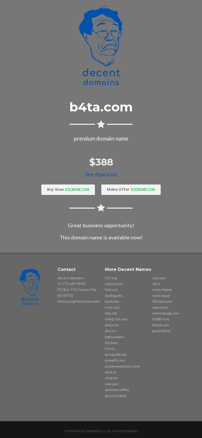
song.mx (111, 378)
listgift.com (160, 319)
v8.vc (156, 284)
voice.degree (162, 289)
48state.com (162, 301)
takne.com (160, 307)
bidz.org (111, 289)
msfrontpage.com (165, 313)
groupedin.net (116, 354)
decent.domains (71, 278)
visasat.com (114, 284)
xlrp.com (159, 278)
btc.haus (111, 343)
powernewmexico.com (122, 366)
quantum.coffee (117, 390)
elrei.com (112, 325)
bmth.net (112, 301)
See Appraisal (101, 174)
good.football (115, 396)
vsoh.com (112, 307)
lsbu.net (111, 313)
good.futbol (161, 331)
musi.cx (110, 372)
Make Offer (118, 189)
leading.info (114, 295)
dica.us (110, 331)
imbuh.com (160, 325)
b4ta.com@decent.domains (79, 301)
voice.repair (161, 295)
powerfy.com (115, 360)
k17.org (111, 278)
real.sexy (112, 384)
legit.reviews (114, 337)
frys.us (110, 348)
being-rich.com (116, 319)
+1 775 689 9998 (71, 284)
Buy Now (55, 189)
